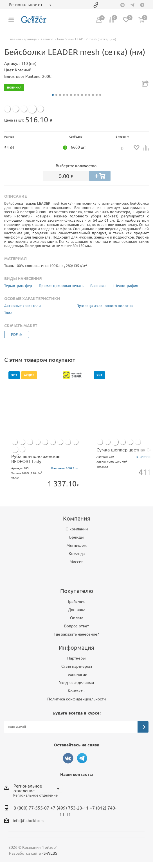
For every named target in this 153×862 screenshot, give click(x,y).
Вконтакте (68, 758)
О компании (77, 529)
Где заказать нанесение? (76, 634)
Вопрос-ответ (76, 626)
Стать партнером (76, 666)
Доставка (76, 609)
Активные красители (22, 306)
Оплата (76, 618)
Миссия (76, 561)
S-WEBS (50, 853)
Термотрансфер (18, 286)
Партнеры (76, 658)
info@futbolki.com (28, 821)
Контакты (77, 691)
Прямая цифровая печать (61, 286)
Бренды (76, 537)
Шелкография (125, 286)
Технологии (76, 674)
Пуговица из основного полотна (104, 306)
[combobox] (37, 788)
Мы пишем (76, 545)
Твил (8, 313)
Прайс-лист (76, 601)
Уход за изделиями (76, 682)
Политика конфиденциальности (76, 699)
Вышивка (98, 286)
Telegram (82, 758)
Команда (77, 553)
